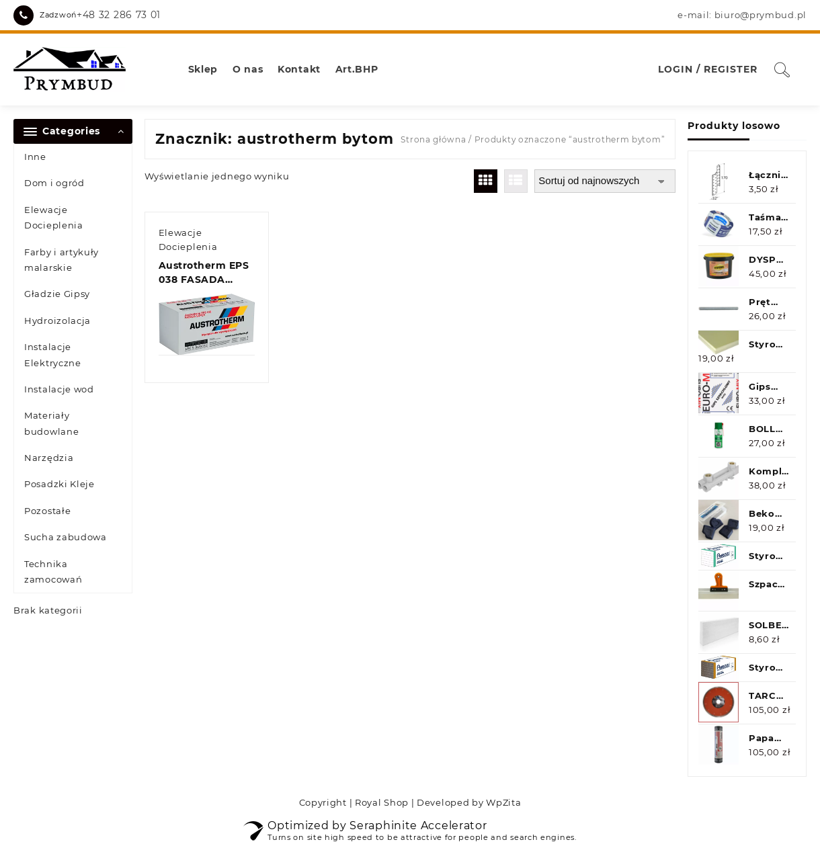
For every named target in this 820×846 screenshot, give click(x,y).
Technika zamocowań (53, 571)
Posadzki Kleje (59, 483)
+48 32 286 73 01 (119, 15)
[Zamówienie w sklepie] (604, 181)
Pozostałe (47, 510)
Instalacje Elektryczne (52, 354)
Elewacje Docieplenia (53, 217)
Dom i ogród (54, 182)
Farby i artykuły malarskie (61, 260)
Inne (35, 156)
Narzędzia (48, 457)
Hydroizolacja (57, 320)
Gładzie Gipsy (57, 293)
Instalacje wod (59, 389)
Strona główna (433, 139)
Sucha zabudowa (65, 537)
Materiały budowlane (51, 423)
